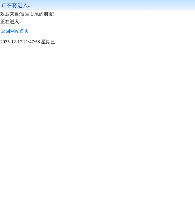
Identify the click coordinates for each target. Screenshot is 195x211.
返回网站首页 (15, 30)
